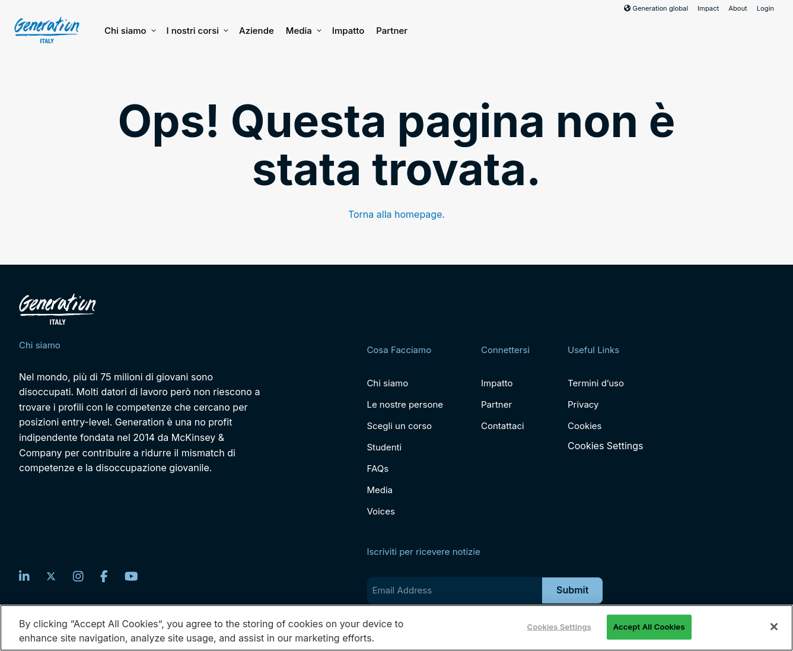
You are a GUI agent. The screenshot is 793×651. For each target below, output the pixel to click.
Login (765, 8)
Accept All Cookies (649, 626)
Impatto (348, 30)
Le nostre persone (405, 404)
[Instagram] (78, 576)
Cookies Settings (605, 446)
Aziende (256, 30)
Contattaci (502, 425)
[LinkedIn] (24, 576)
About (737, 8)
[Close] (774, 627)
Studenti (384, 447)
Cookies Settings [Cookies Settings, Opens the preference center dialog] (559, 626)
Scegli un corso (399, 425)
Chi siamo (129, 31)
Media (380, 490)
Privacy (583, 404)
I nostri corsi (197, 31)
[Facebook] (104, 576)
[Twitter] (51, 576)
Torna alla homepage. (396, 214)
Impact (708, 8)
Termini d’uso (596, 383)
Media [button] (303, 31)
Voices (380, 511)
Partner (391, 30)
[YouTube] (131, 576)
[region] (396, 628)
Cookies (584, 425)
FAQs (377, 468)
